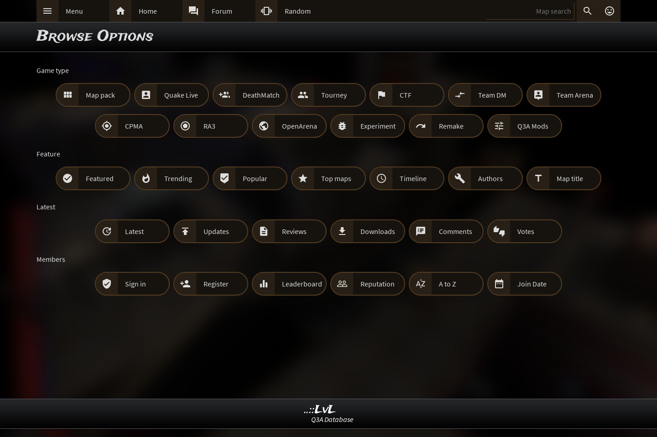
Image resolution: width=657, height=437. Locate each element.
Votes (525, 231)
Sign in (135, 283)
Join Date (532, 283)
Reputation (377, 283)
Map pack (100, 94)
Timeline (413, 178)
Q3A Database (332, 419)
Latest (134, 231)
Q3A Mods (532, 125)
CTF (406, 94)
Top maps (336, 178)
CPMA (134, 125)
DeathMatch (261, 94)
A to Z (447, 283)
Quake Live (181, 94)
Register (216, 283)
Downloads (377, 231)
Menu (74, 11)
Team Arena (575, 94)
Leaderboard (302, 283)
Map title (570, 178)
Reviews (294, 231)
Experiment (378, 125)
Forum (222, 11)
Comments (455, 231)
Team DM (492, 94)
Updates (216, 231)
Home (148, 11)
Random (298, 11)
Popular (255, 178)
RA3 (209, 125)
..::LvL (320, 410)
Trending (178, 178)
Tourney (334, 94)
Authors (490, 178)
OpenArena (299, 125)
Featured (100, 178)
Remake (451, 125)
